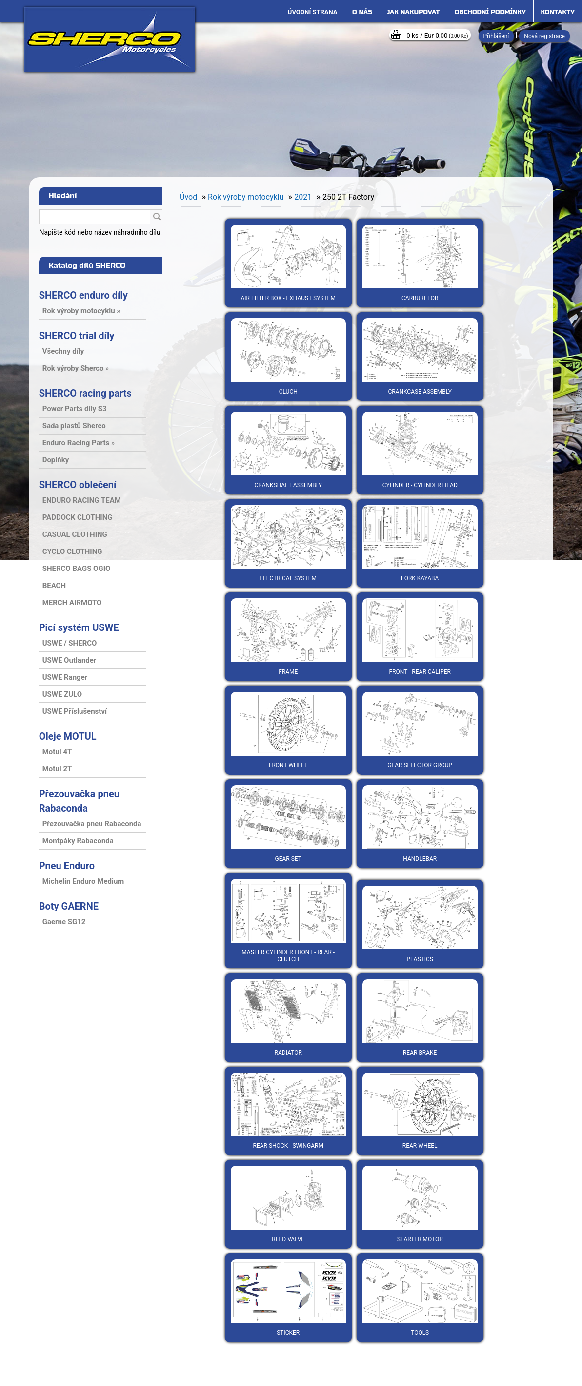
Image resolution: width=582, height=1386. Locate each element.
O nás (362, 12)
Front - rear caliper (420, 636)
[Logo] (109, 39)
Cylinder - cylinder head (420, 450)
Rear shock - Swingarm (288, 1111)
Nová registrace (544, 36)
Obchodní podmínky (490, 12)
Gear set (288, 823)
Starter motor (420, 1204)
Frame (288, 636)
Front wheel (288, 730)
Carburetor (420, 263)
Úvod (188, 197)
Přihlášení (496, 36)
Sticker (288, 1297)
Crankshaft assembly (288, 450)
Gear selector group (420, 730)
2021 (303, 197)
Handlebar (420, 823)
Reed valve (288, 1204)
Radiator (288, 1017)
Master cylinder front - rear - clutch (288, 921)
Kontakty (558, 12)
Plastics (420, 924)
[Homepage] (313, 12)
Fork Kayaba (420, 543)
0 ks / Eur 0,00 (437, 35)
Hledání (63, 195)
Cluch (288, 356)
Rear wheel (420, 1111)
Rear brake (420, 1017)
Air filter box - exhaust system (288, 263)
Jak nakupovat (413, 12)
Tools (420, 1297)
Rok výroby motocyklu (245, 197)
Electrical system (288, 543)
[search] (156, 217)
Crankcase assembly (420, 356)
